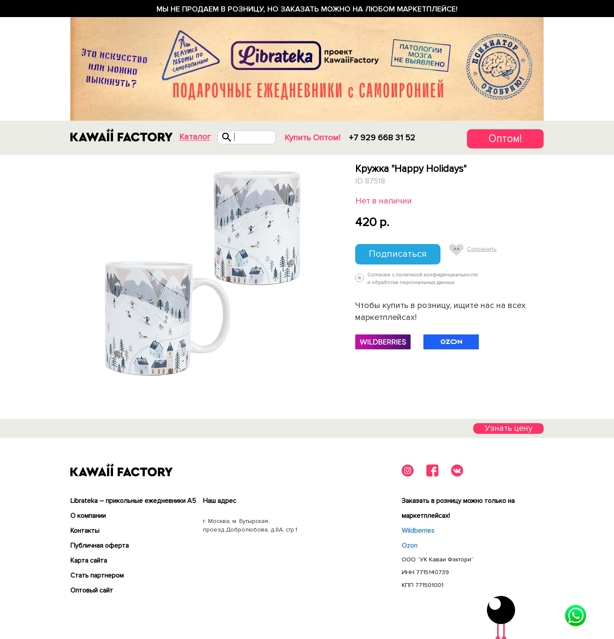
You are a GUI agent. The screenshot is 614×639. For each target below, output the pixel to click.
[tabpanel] (203, 272)
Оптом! (505, 138)
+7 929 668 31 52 (382, 138)
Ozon (409, 545)
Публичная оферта (99, 545)
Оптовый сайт (91, 590)
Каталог (195, 137)
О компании (88, 515)
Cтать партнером (97, 575)
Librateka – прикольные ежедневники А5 (133, 501)
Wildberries (418, 530)
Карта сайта (88, 560)
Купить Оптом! (312, 138)
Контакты (84, 530)
